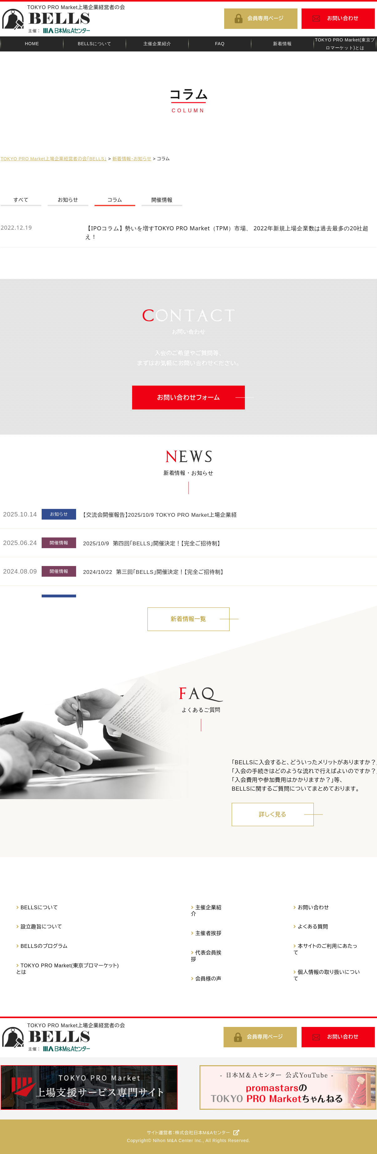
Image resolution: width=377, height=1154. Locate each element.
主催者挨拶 (208, 933)
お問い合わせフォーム (188, 397)
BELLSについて (39, 907)
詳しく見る (273, 814)
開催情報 (161, 200)
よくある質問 (313, 926)
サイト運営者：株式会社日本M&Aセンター (188, 1132)
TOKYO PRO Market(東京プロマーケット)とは (67, 969)
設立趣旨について (41, 926)
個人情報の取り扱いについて (326, 975)
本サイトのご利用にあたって (325, 949)
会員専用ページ (265, 18)
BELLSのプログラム (44, 946)
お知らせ (68, 200)
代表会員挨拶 (206, 956)
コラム (115, 200)
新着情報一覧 (188, 619)
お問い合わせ (343, 18)
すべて (20, 200)
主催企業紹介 (206, 911)
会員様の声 (208, 978)
